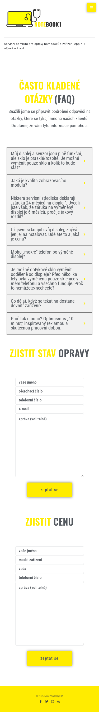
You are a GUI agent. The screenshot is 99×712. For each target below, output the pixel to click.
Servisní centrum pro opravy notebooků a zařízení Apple (43, 44)
